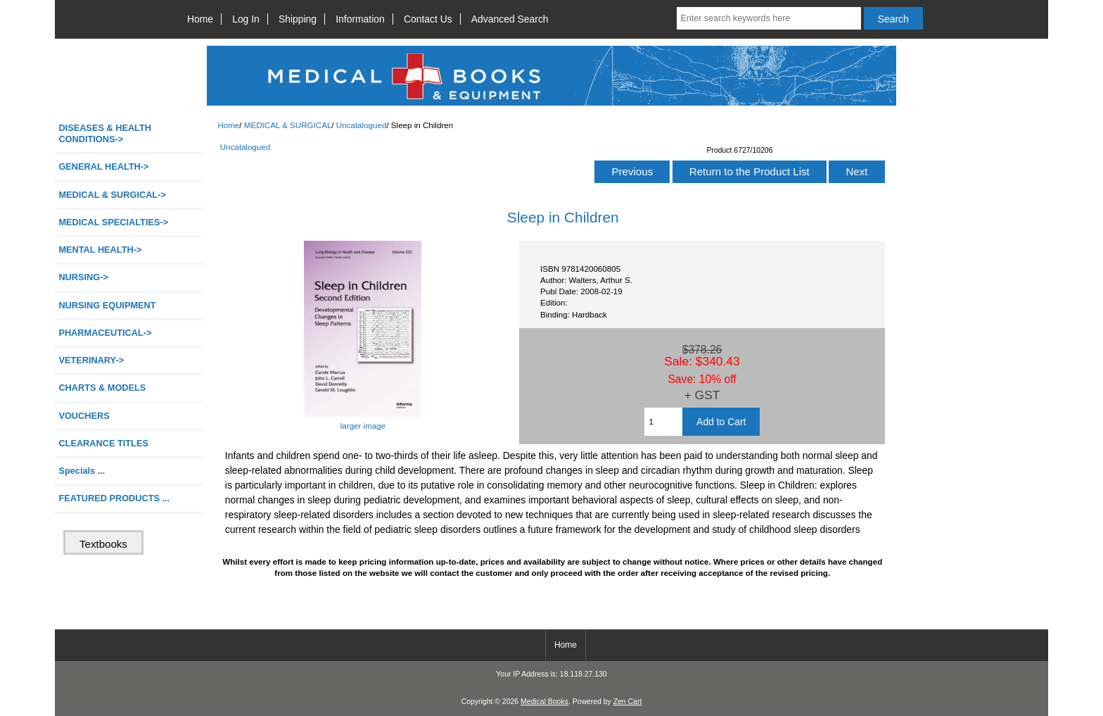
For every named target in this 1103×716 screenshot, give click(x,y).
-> (111, 194)
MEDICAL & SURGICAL (288, 125)
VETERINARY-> (91, 360)
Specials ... (81, 470)
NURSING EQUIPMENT (106, 305)
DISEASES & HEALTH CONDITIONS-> (104, 133)
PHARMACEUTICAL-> (104, 332)
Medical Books (544, 701)
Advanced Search (510, 19)
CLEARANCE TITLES (103, 443)
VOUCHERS (83, 415)
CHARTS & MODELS (102, 387)
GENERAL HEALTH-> (103, 166)
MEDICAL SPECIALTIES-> (113, 222)
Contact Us (428, 19)
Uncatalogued (361, 125)
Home (200, 19)
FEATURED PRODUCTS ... (114, 498)
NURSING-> (83, 277)
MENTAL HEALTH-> (99, 249)
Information (360, 19)
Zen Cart (627, 701)
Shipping (298, 19)
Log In (246, 19)
